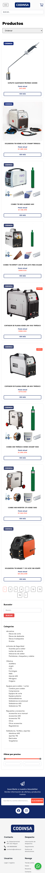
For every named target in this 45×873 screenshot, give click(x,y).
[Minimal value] (22, 759)
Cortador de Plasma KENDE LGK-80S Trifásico (23, 386)
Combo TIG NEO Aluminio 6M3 (22, 204)
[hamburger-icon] (5, 5)
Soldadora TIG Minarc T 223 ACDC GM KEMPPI (22, 568)
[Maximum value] (32, 764)
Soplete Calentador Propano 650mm (22, 83)
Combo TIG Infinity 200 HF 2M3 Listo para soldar (22, 265)
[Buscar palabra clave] (22, 610)
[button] (39, 288)
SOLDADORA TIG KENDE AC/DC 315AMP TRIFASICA (22, 143)
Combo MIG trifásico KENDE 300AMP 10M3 (22, 447)
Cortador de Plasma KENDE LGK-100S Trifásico (22, 325)
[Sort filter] (22, 30)
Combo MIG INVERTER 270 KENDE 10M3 (22, 507)
